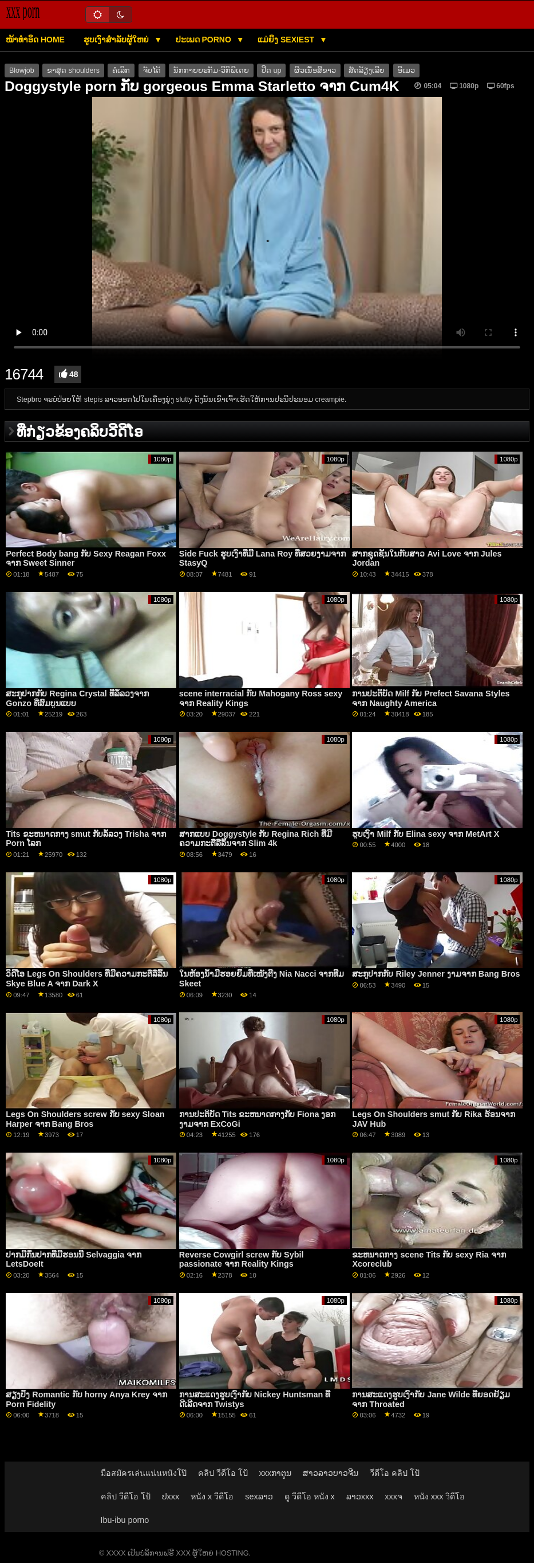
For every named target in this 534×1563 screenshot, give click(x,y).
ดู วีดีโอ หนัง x (309, 1496)
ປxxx (171, 1496)
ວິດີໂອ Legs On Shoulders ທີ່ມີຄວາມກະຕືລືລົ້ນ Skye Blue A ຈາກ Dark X (87, 978)
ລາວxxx (360, 1496)
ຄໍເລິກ (121, 70)
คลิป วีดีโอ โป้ (223, 1473)
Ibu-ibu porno (125, 1520)
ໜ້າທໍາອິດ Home (35, 39)
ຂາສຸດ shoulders (73, 70)
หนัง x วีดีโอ (212, 1496)
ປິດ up (271, 70)
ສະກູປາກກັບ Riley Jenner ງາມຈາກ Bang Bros (436, 973)
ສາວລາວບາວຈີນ (330, 1473)
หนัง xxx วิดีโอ (439, 1496)
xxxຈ (393, 1496)
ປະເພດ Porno (205, 39)
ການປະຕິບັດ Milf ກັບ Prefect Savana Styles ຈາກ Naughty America (430, 698)
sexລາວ (258, 1496)
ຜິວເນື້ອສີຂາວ (315, 70)
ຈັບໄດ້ (152, 70)
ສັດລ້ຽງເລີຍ (367, 70)
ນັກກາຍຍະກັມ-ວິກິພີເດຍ (210, 70)
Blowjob (21, 70)
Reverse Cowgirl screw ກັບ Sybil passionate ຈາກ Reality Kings (241, 1259)
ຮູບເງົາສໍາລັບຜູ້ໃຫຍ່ (117, 39)
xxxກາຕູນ (275, 1473)
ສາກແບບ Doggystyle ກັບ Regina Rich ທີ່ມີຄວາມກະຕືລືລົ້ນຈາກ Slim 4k (255, 838)
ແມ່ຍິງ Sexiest (287, 39)
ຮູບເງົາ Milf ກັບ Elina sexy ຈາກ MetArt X (425, 834)
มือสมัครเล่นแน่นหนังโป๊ (144, 1473)
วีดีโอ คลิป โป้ (395, 1473)
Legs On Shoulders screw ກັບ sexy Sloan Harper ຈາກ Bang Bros (85, 1119)
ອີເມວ (406, 70)
